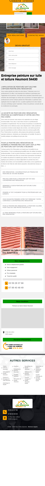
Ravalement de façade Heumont (27, 368)
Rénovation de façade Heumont (17, 380)
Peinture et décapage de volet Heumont (6, 379)
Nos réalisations (16, 35)
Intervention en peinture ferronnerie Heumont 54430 (38, 369)
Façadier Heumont (15, 375)
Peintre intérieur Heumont (5, 368)
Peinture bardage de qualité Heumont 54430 (27, 380)
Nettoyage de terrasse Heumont (27, 373)
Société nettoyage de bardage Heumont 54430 (38, 377)
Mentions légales (33, 426)
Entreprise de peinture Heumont (17, 371)
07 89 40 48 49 (28, 1)
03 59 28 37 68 (15, 1)
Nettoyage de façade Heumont (6, 373)
